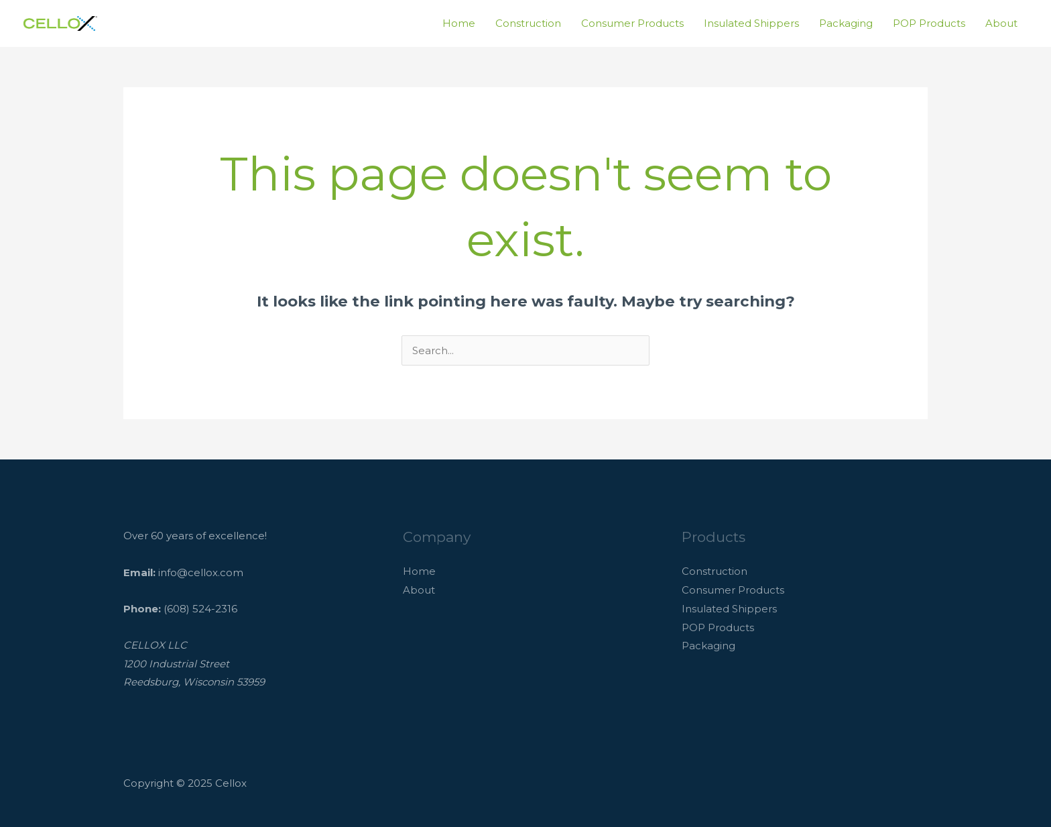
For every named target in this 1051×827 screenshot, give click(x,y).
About (1001, 23)
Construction (528, 23)
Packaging (846, 23)
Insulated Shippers (751, 23)
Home (458, 23)
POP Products (929, 23)
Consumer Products (632, 23)
